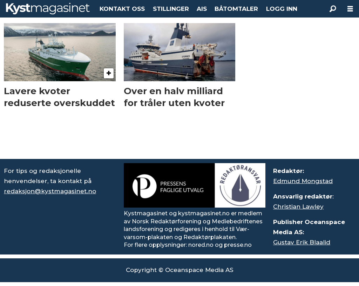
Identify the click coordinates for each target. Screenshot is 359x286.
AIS (202, 8)
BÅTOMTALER (236, 8)
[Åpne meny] (350, 9)
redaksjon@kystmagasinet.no (50, 191)
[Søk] (332, 9)
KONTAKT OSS (122, 8)
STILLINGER (171, 8)
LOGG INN (281, 8)
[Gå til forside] (48, 8)
